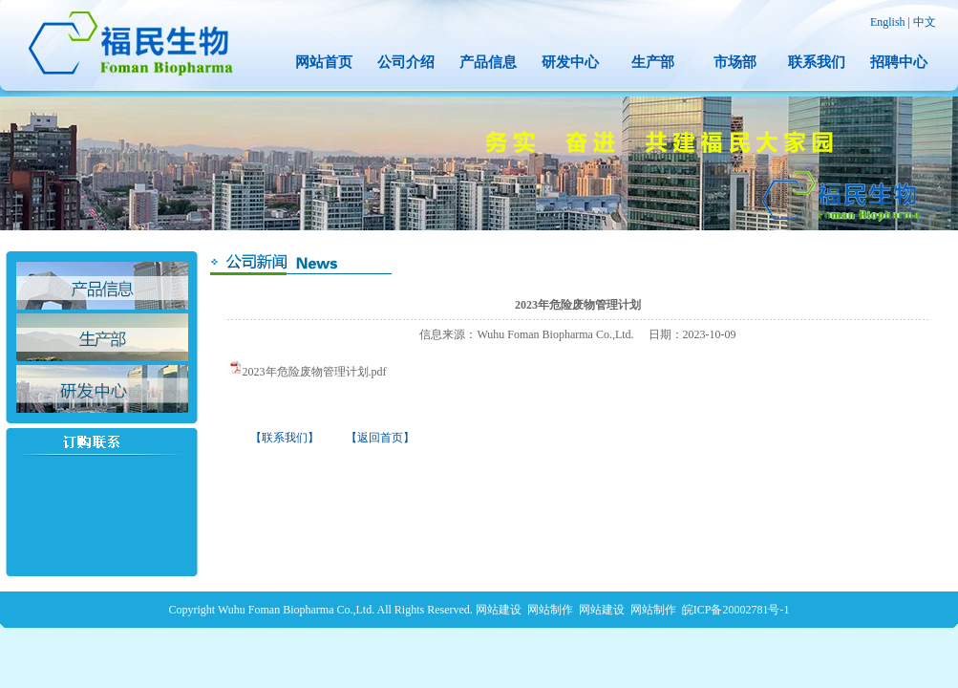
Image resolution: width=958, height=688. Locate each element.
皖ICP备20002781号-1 (736, 609)
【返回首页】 (380, 437)
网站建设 (499, 609)
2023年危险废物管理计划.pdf (315, 371)
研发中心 (570, 62)
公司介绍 (406, 62)
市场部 (734, 62)
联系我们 (816, 62)
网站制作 (550, 609)
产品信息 (488, 62)
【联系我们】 (284, 437)
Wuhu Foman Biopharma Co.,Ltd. (296, 609)
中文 (924, 22)
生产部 (652, 62)
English (887, 22)
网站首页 (323, 62)
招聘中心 (898, 62)
